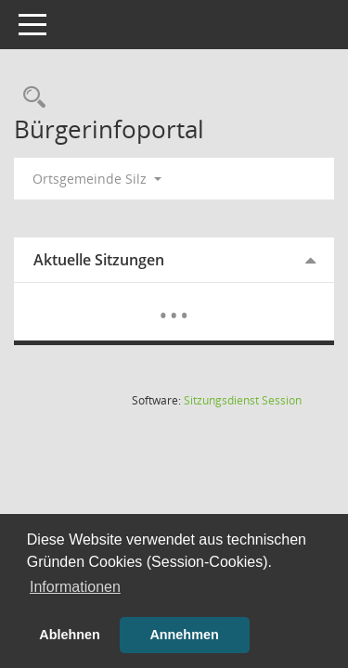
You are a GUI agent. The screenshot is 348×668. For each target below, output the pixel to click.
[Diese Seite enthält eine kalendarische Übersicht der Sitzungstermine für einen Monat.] (174, 301)
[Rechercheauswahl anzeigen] (29, 98)
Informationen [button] (75, 587)
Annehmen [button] (183, 634)
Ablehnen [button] (69, 634)
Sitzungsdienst (243, 400)
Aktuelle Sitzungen (98, 260)
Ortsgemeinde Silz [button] (96, 178)
